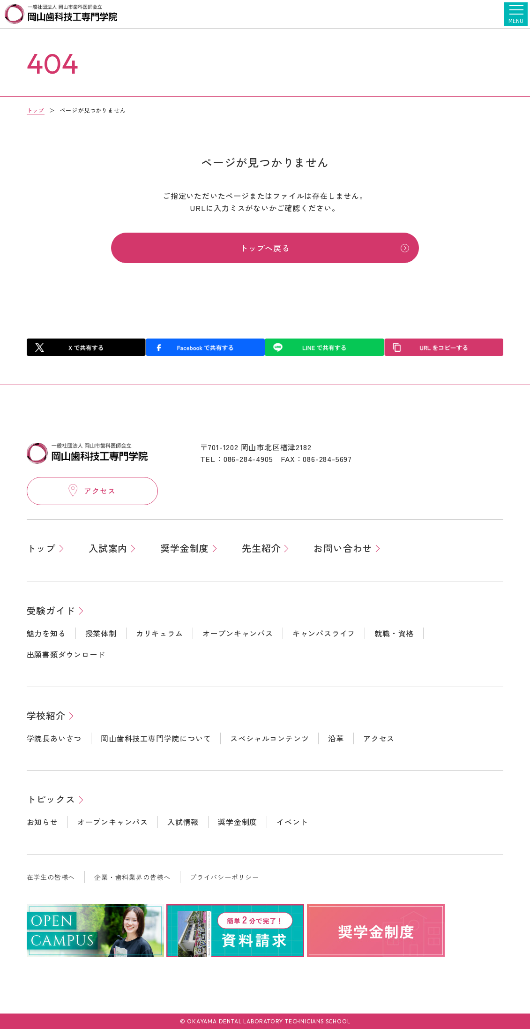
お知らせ (42, 821)
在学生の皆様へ (51, 877)
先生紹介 (261, 547)
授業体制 (101, 632)
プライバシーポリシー (224, 877)
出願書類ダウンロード (66, 654)
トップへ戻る (265, 249)
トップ (36, 110)
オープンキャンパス (237, 632)
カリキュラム (159, 632)
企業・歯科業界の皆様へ (132, 877)
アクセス (379, 737)
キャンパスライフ (323, 632)
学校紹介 (46, 715)
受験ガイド (51, 610)
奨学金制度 (184, 547)
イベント (292, 821)
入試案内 (108, 547)
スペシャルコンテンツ (269, 737)
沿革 (336, 737)
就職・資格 (394, 632)
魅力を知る (46, 632)
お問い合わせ (343, 547)
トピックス (51, 799)
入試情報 (183, 821)
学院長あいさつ (54, 737)
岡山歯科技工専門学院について (156, 737)
